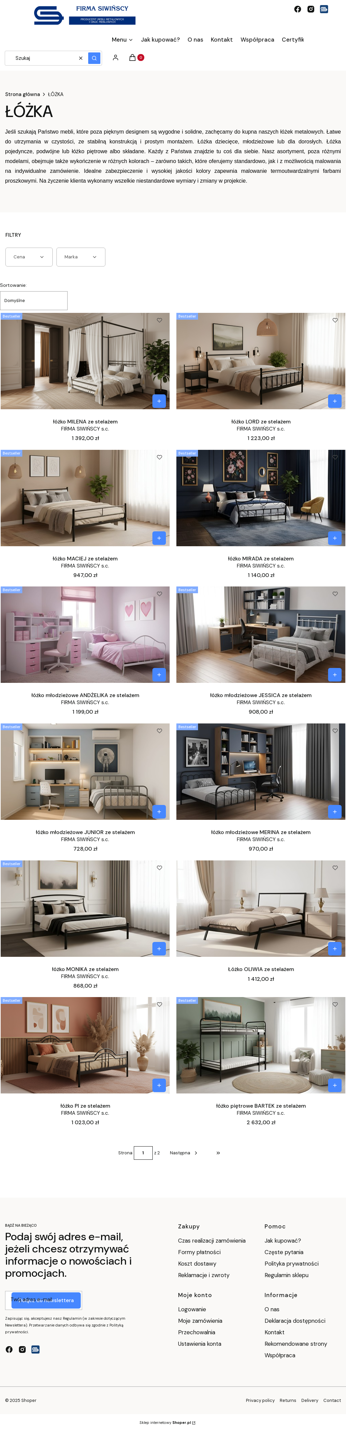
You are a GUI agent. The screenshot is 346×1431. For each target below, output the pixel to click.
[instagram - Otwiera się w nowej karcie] (311, 9)
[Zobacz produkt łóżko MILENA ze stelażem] (159, 401)
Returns (288, 1400)
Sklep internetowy (165, 1422)
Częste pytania (284, 1252)
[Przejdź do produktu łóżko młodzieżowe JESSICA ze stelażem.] (260, 634)
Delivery (309, 1400)
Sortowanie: (13, 285)
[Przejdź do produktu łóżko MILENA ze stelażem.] (85, 361)
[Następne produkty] (184, 1153)
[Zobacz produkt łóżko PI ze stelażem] (159, 1085)
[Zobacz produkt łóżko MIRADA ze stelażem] (335, 538)
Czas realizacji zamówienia (212, 1240)
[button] (94, 58)
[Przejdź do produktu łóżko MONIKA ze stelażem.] (85, 908)
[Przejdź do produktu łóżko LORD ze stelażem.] (260, 361)
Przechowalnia (196, 1332)
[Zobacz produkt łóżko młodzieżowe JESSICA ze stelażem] (335, 675)
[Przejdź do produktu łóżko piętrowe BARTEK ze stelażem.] (260, 1045)
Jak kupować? (283, 1240)
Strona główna (22, 94)
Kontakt (275, 1332)
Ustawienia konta (199, 1343)
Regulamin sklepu (286, 1275)
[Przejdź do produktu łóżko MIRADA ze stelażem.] (260, 498)
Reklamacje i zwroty (203, 1275)
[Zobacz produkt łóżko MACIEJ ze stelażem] (159, 538)
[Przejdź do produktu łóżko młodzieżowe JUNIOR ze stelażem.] (85, 771)
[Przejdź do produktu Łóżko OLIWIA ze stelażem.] (260, 908)
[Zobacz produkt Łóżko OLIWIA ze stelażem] (335, 948)
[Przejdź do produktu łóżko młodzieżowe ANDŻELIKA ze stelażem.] (85, 634)
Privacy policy (260, 1400)
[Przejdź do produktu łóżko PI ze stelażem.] (85, 1045)
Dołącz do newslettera (46, 1300)
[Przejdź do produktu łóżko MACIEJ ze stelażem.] (85, 498)
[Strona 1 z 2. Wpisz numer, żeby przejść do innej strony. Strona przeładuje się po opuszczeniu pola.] (143, 1153)
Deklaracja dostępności (295, 1320)
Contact (332, 1400)
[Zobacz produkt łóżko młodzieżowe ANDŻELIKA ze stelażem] (159, 675)
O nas (272, 1309)
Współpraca (280, 1355)
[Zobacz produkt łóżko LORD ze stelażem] (335, 401)
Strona (125, 1153)
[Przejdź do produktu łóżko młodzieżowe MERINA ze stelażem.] (260, 771)
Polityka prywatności (292, 1263)
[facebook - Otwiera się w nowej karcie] (298, 9)
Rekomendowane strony (296, 1343)
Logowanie (192, 1309)
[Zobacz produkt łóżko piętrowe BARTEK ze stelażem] (335, 1085)
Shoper (28, 1400)
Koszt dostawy (197, 1263)
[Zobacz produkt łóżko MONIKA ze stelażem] (159, 948)
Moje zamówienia (200, 1320)
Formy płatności (199, 1252)
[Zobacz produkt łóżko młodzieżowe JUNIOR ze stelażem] (159, 811)
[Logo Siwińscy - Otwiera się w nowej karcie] (324, 9)
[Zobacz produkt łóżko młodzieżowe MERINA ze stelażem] (335, 811)
